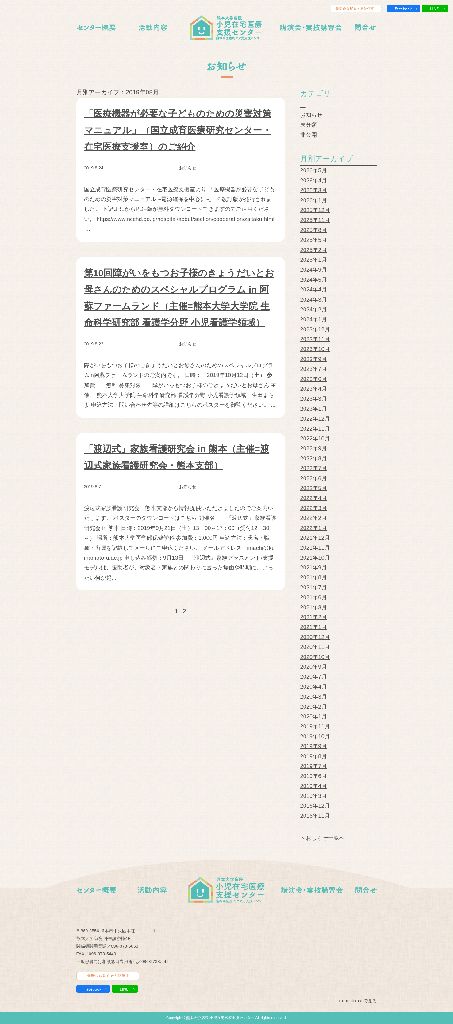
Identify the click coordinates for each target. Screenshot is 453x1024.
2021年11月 (315, 548)
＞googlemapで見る (357, 1000)
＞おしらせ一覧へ (322, 838)
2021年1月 (313, 627)
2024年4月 (313, 290)
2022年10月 (315, 439)
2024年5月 (313, 280)
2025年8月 (313, 230)
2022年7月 (313, 468)
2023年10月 (315, 349)
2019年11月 (315, 726)
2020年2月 (313, 707)
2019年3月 (313, 796)
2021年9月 (313, 568)
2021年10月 (315, 558)
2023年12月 (315, 329)
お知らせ (188, 168)
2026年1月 (313, 200)
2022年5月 (313, 488)
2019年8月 (313, 756)
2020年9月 (313, 667)
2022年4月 (313, 498)
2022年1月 (313, 528)
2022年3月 (313, 508)
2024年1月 (313, 319)
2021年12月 (315, 538)
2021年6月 (313, 597)
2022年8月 (313, 458)
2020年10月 (315, 657)
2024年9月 (313, 270)
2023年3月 (313, 399)
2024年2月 (313, 309)
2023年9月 (313, 359)
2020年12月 (315, 637)
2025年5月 (313, 240)
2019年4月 (313, 786)
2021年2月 (313, 617)
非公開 (308, 135)
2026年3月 (313, 190)
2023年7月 (313, 369)
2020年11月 (315, 647)
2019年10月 (315, 736)
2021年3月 (313, 607)
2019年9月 (313, 746)
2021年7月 (313, 587)
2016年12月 (315, 806)
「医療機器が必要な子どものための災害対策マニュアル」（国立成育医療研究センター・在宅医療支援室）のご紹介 (177, 130)
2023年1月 (313, 409)
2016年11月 (315, 816)
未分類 (308, 125)
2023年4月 (313, 389)
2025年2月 (313, 250)
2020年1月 (313, 717)
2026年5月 (313, 170)
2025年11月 (315, 220)
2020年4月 (313, 687)
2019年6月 (313, 776)
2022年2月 (313, 518)
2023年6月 (313, 379)
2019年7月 (313, 766)
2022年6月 (313, 478)
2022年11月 (315, 429)
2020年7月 (313, 677)
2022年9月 (313, 448)
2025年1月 (313, 260)
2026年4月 (313, 180)
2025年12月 (315, 210)
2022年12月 (315, 419)
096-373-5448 (155, 961)
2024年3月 (313, 300)
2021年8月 (313, 577)
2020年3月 (313, 697)
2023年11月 (315, 339)
